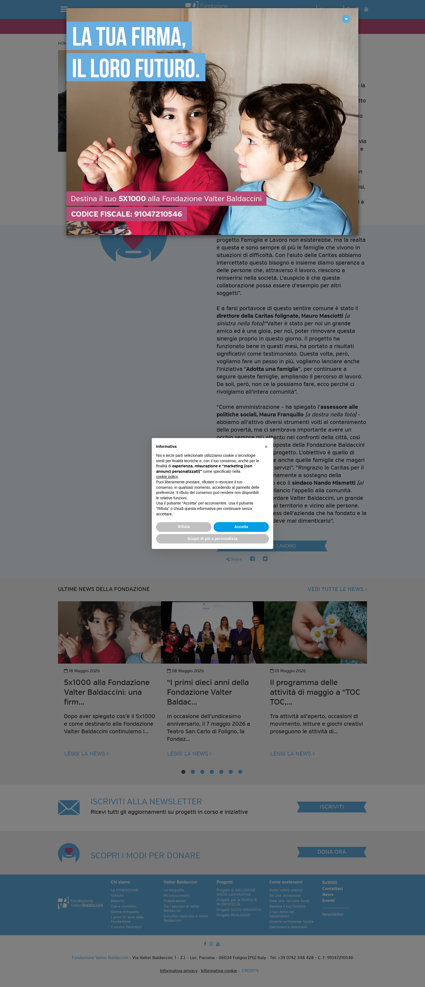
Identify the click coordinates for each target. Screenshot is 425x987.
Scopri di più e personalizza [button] (212, 538)
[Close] (346, 19)
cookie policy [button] (167, 476)
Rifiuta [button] (184, 527)
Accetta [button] (241, 527)
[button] (266, 446)
